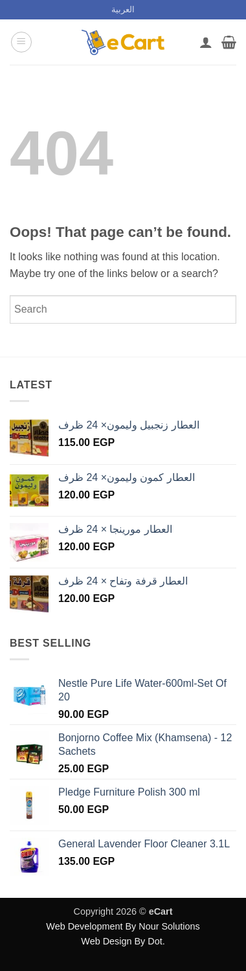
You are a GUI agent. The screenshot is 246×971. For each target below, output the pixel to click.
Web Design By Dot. (122, 941)
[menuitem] (123, 9)
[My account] (205, 42)
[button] (21, 42)
